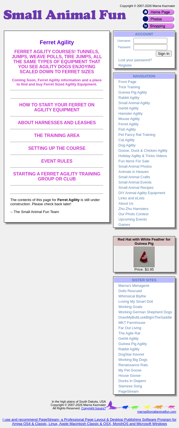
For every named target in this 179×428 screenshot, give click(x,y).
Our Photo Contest (133, 214)
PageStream (128, 391)
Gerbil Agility (128, 108)
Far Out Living (129, 328)
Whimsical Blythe (132, 296)
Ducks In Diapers (132, 381)
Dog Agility (126, 145)
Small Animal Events (135, 182)
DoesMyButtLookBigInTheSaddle (145, 317)
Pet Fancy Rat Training (136, 135)
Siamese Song (130, 386)
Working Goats (130, 307)
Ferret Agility (128, 124)
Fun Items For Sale (133, 161)
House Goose (129, 375)
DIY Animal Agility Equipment (141, 193)
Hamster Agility (130, 113)
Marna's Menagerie (133, 285)
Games (124, 224)
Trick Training (129, 87)
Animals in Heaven (133, 172)
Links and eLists (131, 198)
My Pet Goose (129, 370)
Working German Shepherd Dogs (145, 312)
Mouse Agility (129, 119)
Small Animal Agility (134, 103)
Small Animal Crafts (134, 177)
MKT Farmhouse (131, 323)
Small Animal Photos (135, 166)
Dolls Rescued (130, 291)
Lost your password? (135, 60)
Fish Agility (127, 129)
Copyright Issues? (93, 408)
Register (125, 65)
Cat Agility (126, 140)
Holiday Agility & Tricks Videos (142, 156)
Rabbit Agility (128, 98)
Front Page (127, 82)
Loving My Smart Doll (135, 301)
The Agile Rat (129, 333)
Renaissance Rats (133, 365)
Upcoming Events (132, 219)
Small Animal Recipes (136, 187)
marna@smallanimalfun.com (156, 411)
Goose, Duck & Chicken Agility (143, 150)
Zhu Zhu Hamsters (133, 209)
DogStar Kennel (131, 354)
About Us (125, 203)
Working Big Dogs (132, 360)
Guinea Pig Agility (132, 92)
